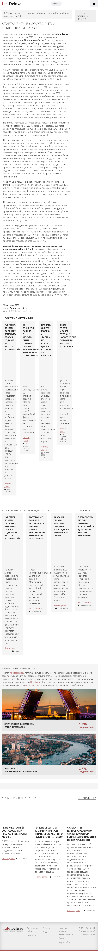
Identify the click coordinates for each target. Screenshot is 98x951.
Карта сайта (64, 942)
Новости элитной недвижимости (66, 931)
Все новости (88, 510)
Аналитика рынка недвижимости (22, 13)
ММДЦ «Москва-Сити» (20, 311)
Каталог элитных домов (82, 16)
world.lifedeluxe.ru (33, 685)
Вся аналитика (87, 798)
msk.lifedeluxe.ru (16, 672)
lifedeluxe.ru (35, 682)
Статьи (62, 938)
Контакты (31, 935)
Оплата (46, 932)
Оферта (46, 928)
